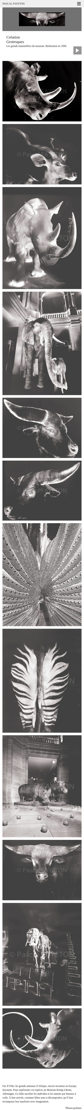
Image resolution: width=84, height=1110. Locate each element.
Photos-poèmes (74, 1108)
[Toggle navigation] (78, 3)
